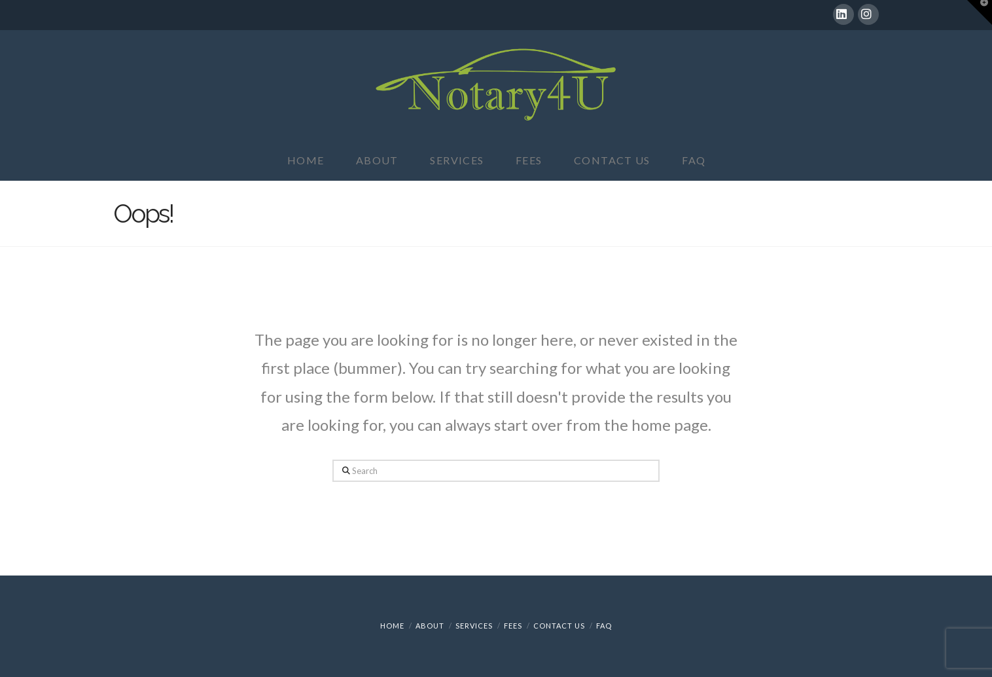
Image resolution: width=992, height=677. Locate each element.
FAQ (604, 625)
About (430, 625)
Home (392, 625)
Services (474, 625)
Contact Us (559, 625)
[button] (979, 12)
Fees (513, 625)
